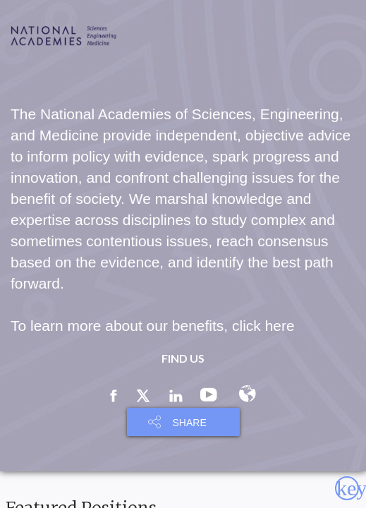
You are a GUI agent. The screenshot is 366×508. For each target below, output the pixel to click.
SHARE (190, 422)
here (280, 326)
